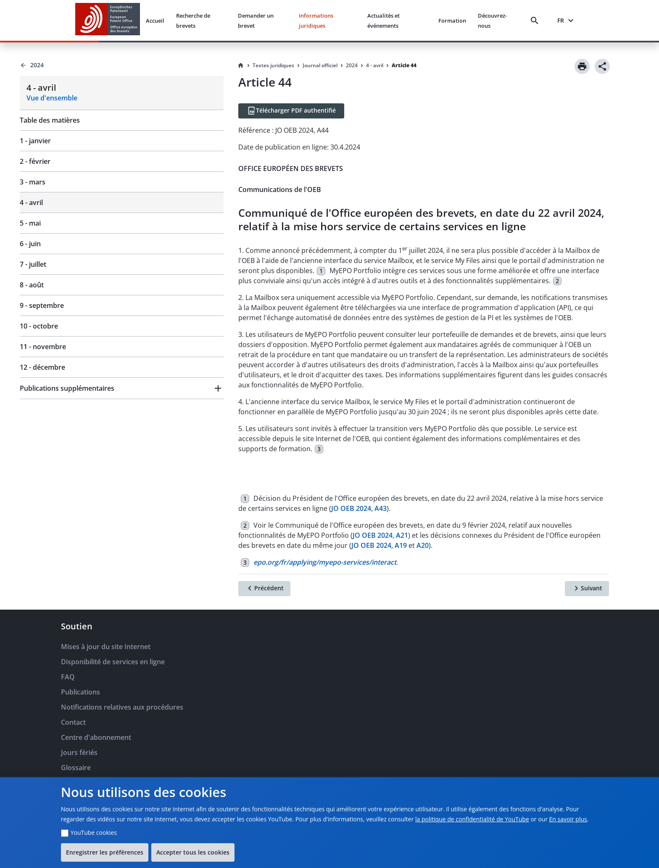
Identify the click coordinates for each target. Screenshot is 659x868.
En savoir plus (568, 819)
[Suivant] (587, 588)
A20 (422, 545)
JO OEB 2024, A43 (359, 508)
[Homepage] (240, 65)
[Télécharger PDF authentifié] (291, 110)
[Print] (582, 66)
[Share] (602, 66)
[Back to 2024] (122, 65)
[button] (122, 388)
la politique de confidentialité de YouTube (472, 819)
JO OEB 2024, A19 (379, 545)
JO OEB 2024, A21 (380, 535)
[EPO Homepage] (107, 20)
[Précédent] (264, 588)
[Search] (536, 20)
